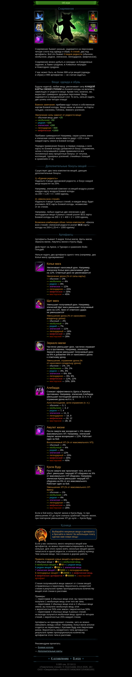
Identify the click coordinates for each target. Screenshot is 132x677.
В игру (77, 658)
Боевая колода (45, 647)
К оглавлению (60, 658)
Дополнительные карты (50, 651)
